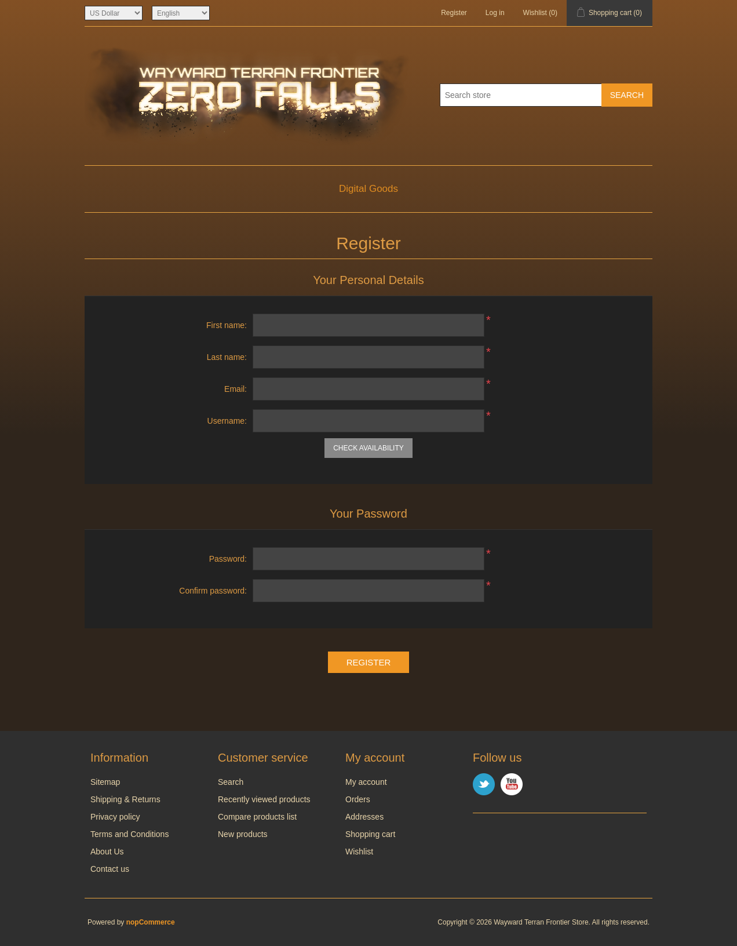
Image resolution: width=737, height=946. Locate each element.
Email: (235, 389)
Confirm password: (213, 590)
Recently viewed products (264, 799)
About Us (107, 851)
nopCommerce (150, 922)
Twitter (484, 784)
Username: (227, 420)
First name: (226, 325)
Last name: (227, 357)
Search (230, 782)
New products (243, 834)
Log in (495, 13)
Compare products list (257, 816)
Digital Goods (368, 188)
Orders (357, 799)
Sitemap (105, 782)
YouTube (512, 784)
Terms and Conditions (129, 834)
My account (366, 782)
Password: (228, 558)
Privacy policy (115, 816)
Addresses (364, 816)
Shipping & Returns (125, 799)
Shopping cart (370, 834)
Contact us (109, 869)
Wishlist (359, 851)
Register (454, 13)
